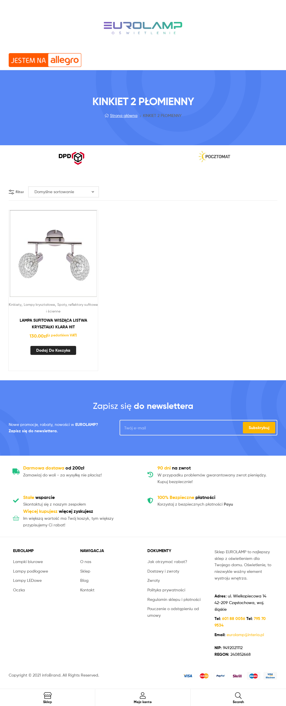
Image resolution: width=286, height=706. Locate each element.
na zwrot (174, 468)
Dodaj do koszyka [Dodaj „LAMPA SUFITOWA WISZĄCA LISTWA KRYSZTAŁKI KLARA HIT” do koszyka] (53, 350)
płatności (186, 497)
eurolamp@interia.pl (245, 634)
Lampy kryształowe (39, 304)
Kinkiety (15, 304)
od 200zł (53, 468)
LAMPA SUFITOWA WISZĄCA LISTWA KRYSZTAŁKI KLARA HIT (53, 323)
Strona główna (124, 115)
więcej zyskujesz (58, 511)
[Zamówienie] (63, 192)
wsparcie (39, 497)
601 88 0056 (234, 618)
